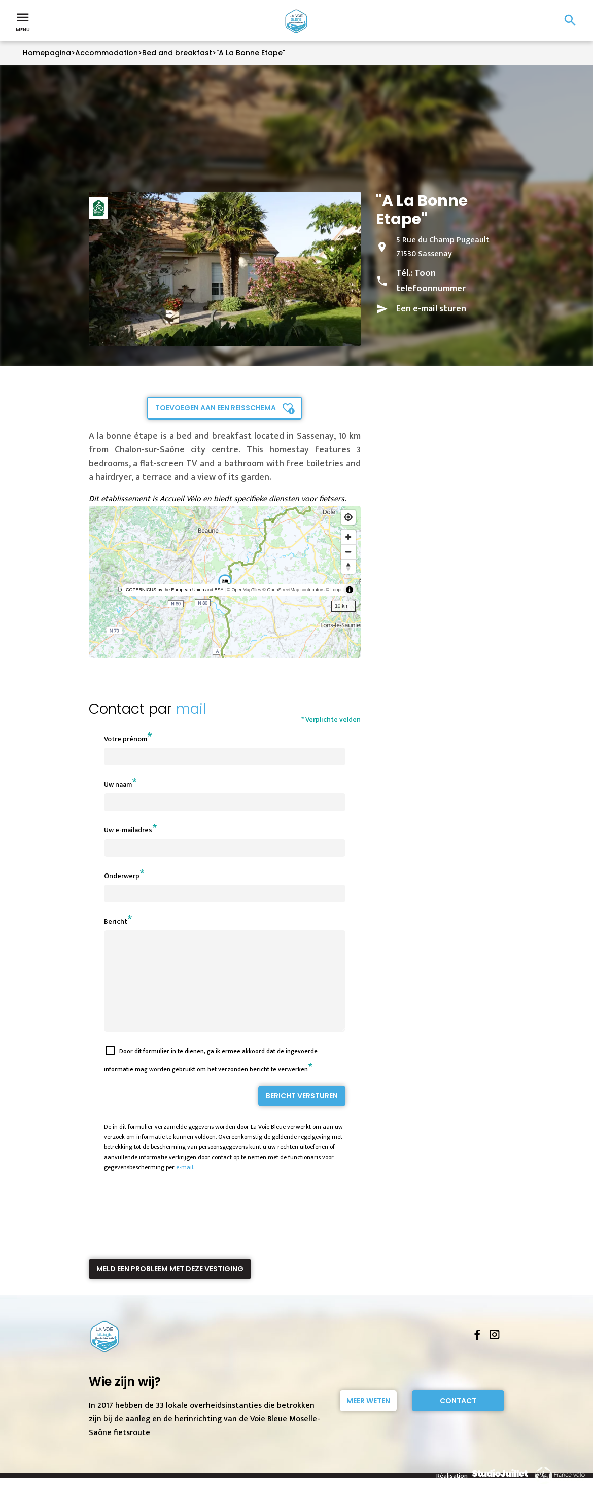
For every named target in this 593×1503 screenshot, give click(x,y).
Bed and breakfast (177, 53)
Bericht (115, 921)
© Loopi (333, 589)
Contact (458, 1419)
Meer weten (368, 1419)
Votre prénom (125, 739)
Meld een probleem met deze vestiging (169, 1287)
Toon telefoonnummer (431, 281)
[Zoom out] (348, 551)
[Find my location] (348, 517)
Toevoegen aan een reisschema (215, 408)
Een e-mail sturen (431, 309)
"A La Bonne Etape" (250, 53)
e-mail (184, 1185)
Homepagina (47, 53)
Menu (22, 21)
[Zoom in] (348, 537)
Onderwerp (121, 876)
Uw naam (118, 784)
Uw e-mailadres (128, 830)
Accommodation (106, 53)
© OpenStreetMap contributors (293, 589)
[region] (225, 582)
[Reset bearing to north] (348, 566)
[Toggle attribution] (349, 590)
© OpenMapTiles (244, 589)
